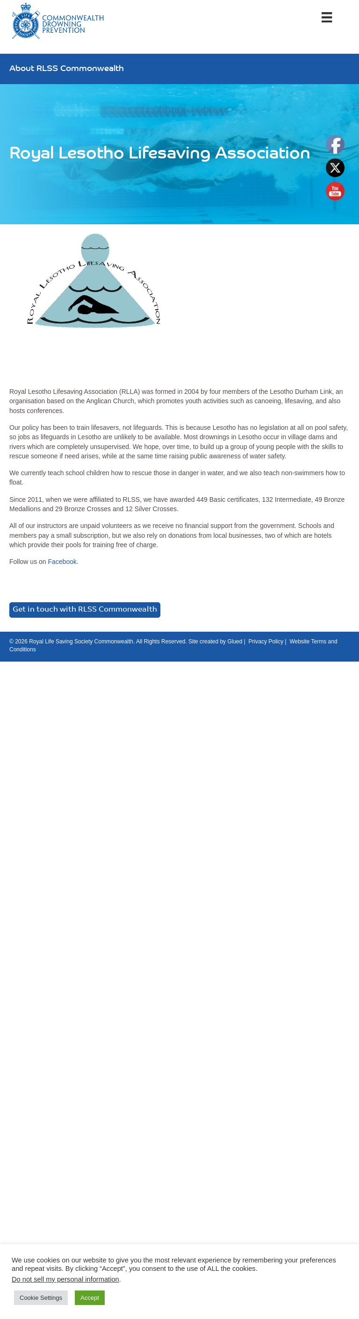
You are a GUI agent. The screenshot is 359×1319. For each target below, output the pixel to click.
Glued (234, 641)
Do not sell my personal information (65, 1279)
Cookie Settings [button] (41, 1297)
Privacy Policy (266, 641)
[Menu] (326, 17)
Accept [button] (89, 1297)
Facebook (62, 561)
